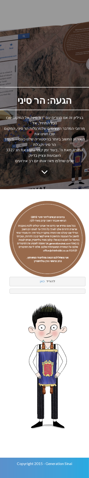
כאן (42, 281)
